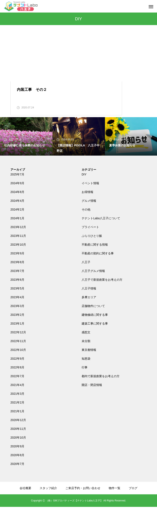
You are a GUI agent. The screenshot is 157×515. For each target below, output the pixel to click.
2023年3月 (17, 314)
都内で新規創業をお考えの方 (101, 384)
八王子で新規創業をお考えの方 (102, 287)
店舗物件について (93, 314)
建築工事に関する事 (95, 331)
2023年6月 (17, 287)
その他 (86, 217)
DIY (84, 182)
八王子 (86, 270)
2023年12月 (18, 235)
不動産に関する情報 (95, 252)
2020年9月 (17, 454)
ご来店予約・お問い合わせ (82, 496)
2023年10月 (18, 252)
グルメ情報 (89, 209)
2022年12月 (18, 340)
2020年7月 (17, 472)
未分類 (86, 349)
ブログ (133, 496)
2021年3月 (17, 401)
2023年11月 (18, 244)
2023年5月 (17, 296)
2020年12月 (18, 428)
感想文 (86, 340)
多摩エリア (89, 305)
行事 (84, 375)
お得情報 (87, 200)
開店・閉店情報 (92, 393)
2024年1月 (17, 226)
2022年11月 (18, 349)
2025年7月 (17, 182)
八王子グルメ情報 (93, 279)
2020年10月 (18, 445)
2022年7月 (17, 384)
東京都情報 (89, 358)
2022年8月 (17, 375)
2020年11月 (18, 437)
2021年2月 (17, 410)
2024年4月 (17, 209)
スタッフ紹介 (48, 496)
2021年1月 (17, 419)
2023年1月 (17, 331)
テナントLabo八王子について (101, 226)
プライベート (90, 235)
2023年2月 (17, 323)
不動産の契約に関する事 (98, 261)
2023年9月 (17, 261)
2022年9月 (17, 366)
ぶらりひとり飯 (92, 244)
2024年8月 (17, 200)
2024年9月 (17, 191)
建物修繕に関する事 (95, 323)
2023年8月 (17, 270)
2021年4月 (17, 393)
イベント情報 (90, 191)
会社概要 (25, 496)
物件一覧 (114, 496)
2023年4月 (17, 305)
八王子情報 (89, 296)
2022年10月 (18, 358)
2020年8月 (17, 463)
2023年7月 (17, 279)
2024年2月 (17, 217)
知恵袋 (86, 366)
